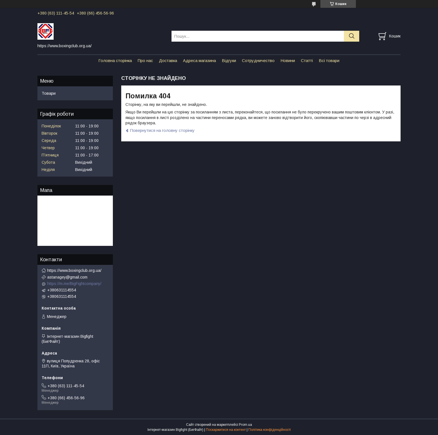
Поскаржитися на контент (226, 430)
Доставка (168, 60)
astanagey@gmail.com (67, 277)
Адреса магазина (199, 60)
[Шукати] (351, 36)
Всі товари (329, 60)
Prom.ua (245, 425)
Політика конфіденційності (269, 430)
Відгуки (229, 60)
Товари (49, 93)
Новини (287, 60)
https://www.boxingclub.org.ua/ (74, 270)
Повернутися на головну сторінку (162, 130)
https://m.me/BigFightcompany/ (74, 283)
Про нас (145, 60)
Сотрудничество (258, 60)
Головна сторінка (115, 60)
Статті (307, 60)
